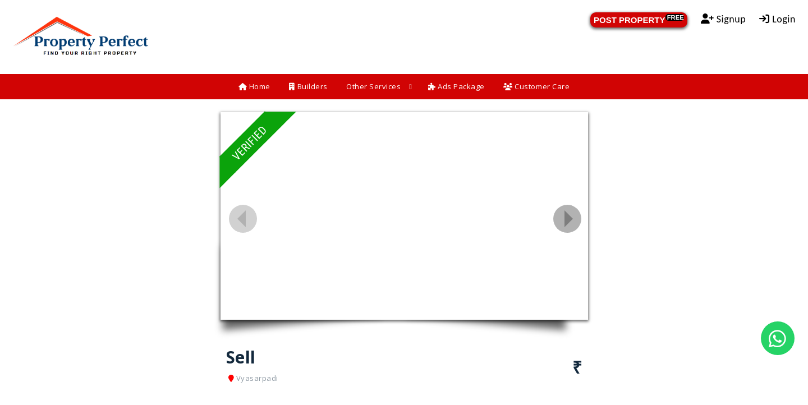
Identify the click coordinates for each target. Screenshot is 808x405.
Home (254, 86)
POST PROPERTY (639, 19)
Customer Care (536, 86)
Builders (308, 86)
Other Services (373, 86)
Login (777, 19)
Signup (723, 19)
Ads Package (456, 86)
